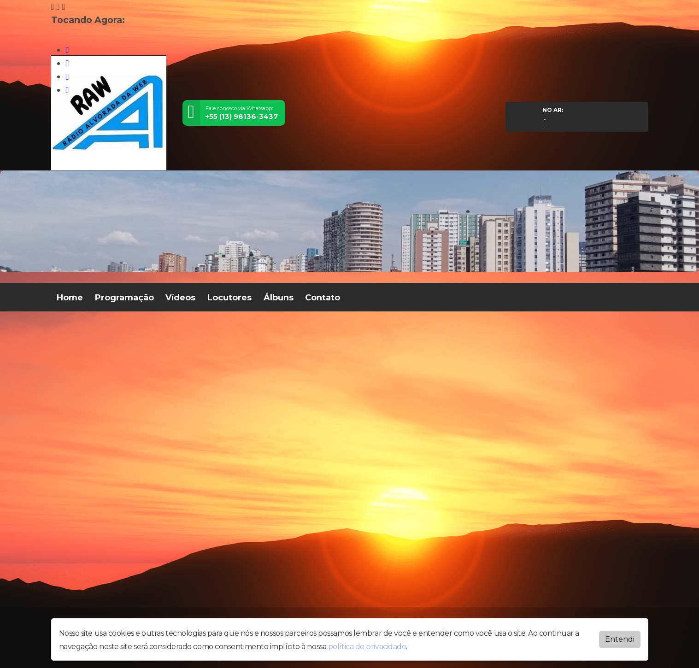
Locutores (229, 298)
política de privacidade (367, 646)
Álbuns (279, 298)
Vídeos (180, 298)
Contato (322, 298)
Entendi (619, 639)
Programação (124, 298)
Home (70, 298)
